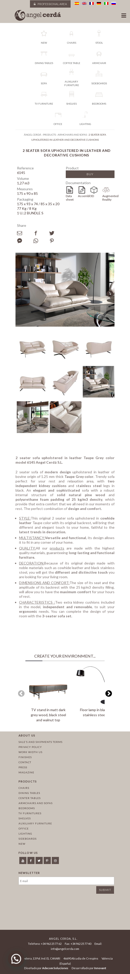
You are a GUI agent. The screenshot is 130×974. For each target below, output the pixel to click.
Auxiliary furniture (35, 823)
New (22, 843)
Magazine (26, 772)
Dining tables (29, 792)
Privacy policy (30, 746)
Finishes (25, 757)
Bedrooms (27, 808)
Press (23, 767)
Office (24, 828)
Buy (90, 174)
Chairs (24, 787)
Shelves (25, 818)
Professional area (50, 4)
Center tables (30, 798)
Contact (25, 762)
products (57, 550)
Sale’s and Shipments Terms (40, 741)
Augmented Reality (108, 197)
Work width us (30, 752)
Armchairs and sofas (36, 803)
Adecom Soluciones (55, 968)
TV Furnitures (30, 813)
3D (92, 196)
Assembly (84, 196)
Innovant (100, 968)
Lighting (25, 833)
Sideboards (28, 838)
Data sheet (70, 197)
